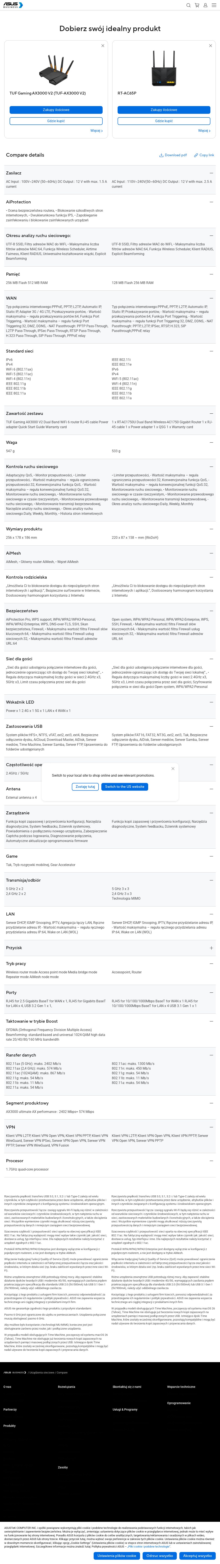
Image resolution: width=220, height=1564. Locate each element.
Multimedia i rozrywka (71, 1439)
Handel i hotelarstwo (70, 1413)
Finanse (63, 1445)
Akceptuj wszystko (197, 1556)
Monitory (8, 1452)
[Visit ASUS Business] (15, 1372)
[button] (188, 5)
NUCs (6, 1445)
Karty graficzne (12, 1478)
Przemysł (63, 1426)
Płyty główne (11, 1471)
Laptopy (8, 1433)
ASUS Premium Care (125, 1416)
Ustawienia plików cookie (116, 1556)
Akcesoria (9, 1516)
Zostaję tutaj (85, 787)
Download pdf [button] (173, 155)
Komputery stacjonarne (17, 1439)
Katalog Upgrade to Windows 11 (77, 1481)
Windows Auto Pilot (179, 1429)
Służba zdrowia (67, 1419)
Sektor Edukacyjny (69, 1406)
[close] (173, 768)
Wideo (62, 1487)
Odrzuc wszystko (159, 1556)
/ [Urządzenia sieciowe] (41, 1372)
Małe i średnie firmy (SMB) (74, 1394)
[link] (56, 121)
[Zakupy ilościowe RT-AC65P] (164, 110)
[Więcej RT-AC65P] (204, 130)
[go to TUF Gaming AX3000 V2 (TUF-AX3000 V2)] (56, 69)
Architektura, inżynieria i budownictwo (80, 1432)
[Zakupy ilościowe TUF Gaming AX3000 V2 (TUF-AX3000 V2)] (56, 110)
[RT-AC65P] (164, 92)
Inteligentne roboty (14, 1510)
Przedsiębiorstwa (68, 1400)
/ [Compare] (61, 1372)
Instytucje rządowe (69, 1451)
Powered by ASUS (123, 1429)
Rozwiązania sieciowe (16, 1490)
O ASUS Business (14, 1394)
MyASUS (172, 1410)
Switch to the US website (124, 787)
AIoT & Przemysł (13, 1484)
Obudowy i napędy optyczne (20, 1497)
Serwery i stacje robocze (18, 1465)
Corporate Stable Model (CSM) (131, 1423)
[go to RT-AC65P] (164, 69)
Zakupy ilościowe (123, 1394)
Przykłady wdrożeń (69, 1493)
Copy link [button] (203, 155)
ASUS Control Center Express (184, 1423)
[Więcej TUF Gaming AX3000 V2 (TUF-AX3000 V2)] (96, 130)
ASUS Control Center (179, 1416)
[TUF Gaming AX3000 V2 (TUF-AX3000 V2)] (56, 92)
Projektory (9, 1458)
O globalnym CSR (13, 1400)
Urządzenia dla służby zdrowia (21, 1503)
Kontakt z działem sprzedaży (130, 1400)
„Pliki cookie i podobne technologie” (148, 1546)
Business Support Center (182, 1394)
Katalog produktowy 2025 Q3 (75, 1474)
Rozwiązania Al (67, 1458)
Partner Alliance (12, 1416)
